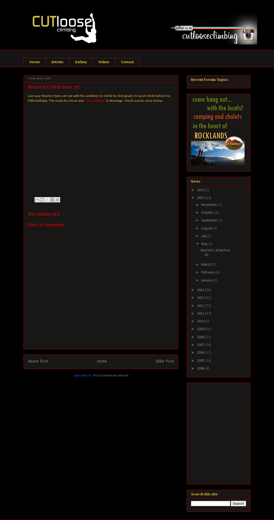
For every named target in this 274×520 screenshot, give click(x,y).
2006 (201, 353)
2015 (201, 198)
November (209, 205)
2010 (201, 321)
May (204, 244)
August (207, 229)
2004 (201, 369)
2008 (201, 337)
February (208, 272)
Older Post (164, 361)
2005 (201, 361)
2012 (201, 306)
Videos (103, 62)
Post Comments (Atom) (110, 375)
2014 (201, 290)
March (206, 265)
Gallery (81, 62)
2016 (201, 190)
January (207, 280)
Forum (34, 62)
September (210, 220)
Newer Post (38, 361)
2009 (201, 329)
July (204, 236)
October (208, 213)
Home (102, 361)
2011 (201, 314)
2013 (201, 298)
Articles (57, 62)
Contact (127, 62)
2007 (201, 345)
